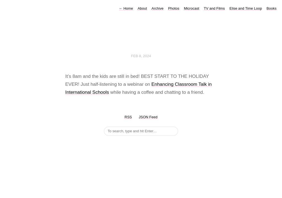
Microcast (191, 8)
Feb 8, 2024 (141, 56)
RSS (128, 117)
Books (271, 8)
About (142, 8)
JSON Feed (148, 117)
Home (126, 8)
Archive (157, 8)
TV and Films (214, 8)
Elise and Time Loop (245, 8)
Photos (173, 8)
